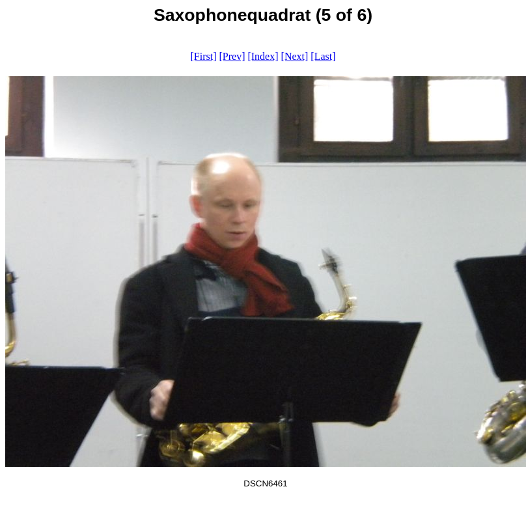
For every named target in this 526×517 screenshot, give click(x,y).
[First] (203, 56)
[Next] (295, 56)
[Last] (323, 56)
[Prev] (232, 56)
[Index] (262, 56)
